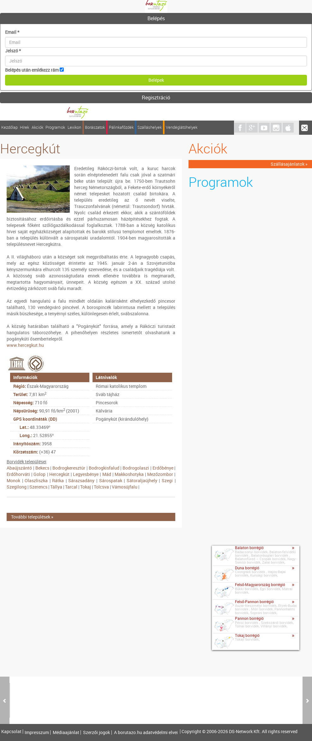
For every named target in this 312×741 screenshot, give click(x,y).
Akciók (37, 127)
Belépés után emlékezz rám (32, 70)
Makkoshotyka (129, 474)
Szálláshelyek (149, 127)
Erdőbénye (163, 468)
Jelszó (13, 51)
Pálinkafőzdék (121, 127)
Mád (106, 474)
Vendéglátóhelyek (181, 127)
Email (12, 32)
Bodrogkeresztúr (68, 468)
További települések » (32, 517)
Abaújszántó (19, 468)
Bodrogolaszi (136, 468)
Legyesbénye (86, 474)
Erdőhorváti (18, 474)
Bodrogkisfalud (104, 468)
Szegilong (17, 487)
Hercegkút (59, 474)
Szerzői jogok (96, 732)
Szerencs (38, 487)
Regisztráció (156, 97)
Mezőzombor (160, 474)
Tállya (56, 487)
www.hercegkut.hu (25, 345)
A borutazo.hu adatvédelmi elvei (146, 732)
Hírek (24, 127)
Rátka (58, 480)
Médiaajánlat (66, 732)
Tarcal (71, 487)
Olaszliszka (36, 480)
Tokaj (85, 487)
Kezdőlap (9, 127)
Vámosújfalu (124, 487)
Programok (55, 127)
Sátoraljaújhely (142, 480)
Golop (39, 474)
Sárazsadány (81, 480)
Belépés (156, 18)
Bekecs (42, 468)
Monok (13, 480)
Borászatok (95, 127)
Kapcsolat (11, 731)
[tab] (156, 18)
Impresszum (37, 732)
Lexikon (74, 127)
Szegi (167, 480)
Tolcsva (101, 487)
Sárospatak (110, 480)
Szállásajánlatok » (289, 164)
